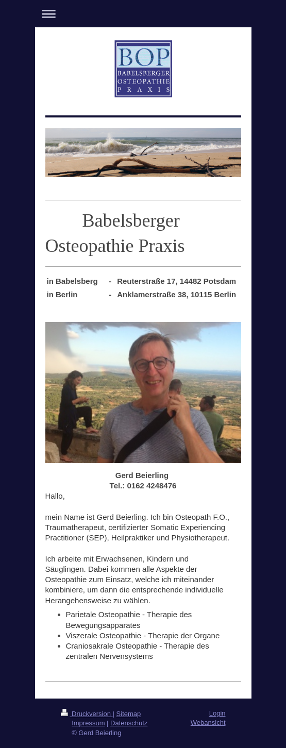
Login (217, 713)
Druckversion (87, 714)
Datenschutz (128, 723)
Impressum (88, 723)
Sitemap (128, 714)
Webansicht (208, 722)
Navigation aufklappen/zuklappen (143, 14)
